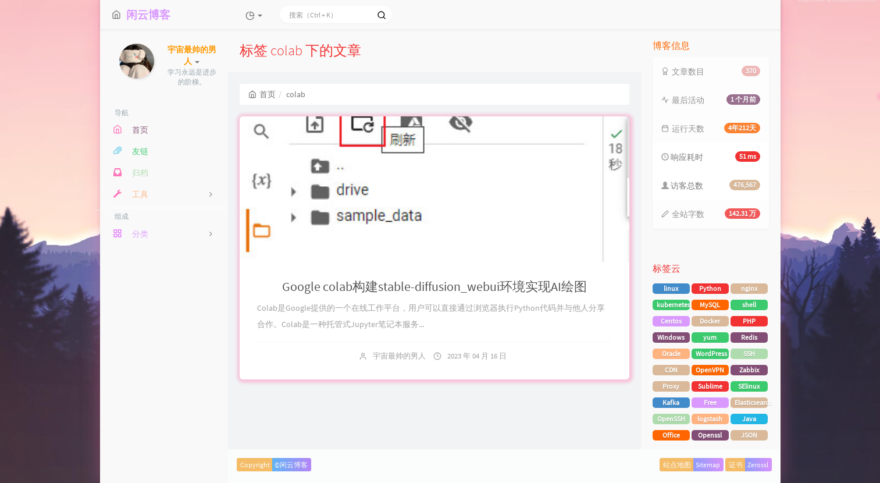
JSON (749, 435)
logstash (709, 418)
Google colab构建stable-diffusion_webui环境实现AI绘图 (434, 286)
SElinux (749, 386)
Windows (671, 337)
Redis (749, 337)
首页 (262, 94)
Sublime (710, 386)
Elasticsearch (751, 402)
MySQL (710, 304)
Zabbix (749, 369)
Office (671, 435)
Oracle (671, 353)
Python (710, 288)
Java (749, 418)
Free (710, 402)
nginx (749, 288)
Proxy (670, 386)
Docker (710, 321)
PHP (749, 321)
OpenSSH (671, 418)
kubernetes (673, 304)
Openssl (710, 435)
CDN (671, 369)
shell (749, 304)
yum (710, 337)
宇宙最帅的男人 (399, 356)
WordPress (711, 353)
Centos (671, 321)
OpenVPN (710, 369)
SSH (749, 353)
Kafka (670, 402)
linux (671, 288)
